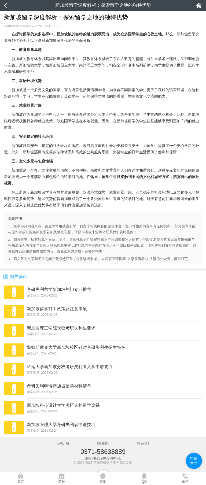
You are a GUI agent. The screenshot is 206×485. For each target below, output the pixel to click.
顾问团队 (103, 443)
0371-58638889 (103, 451)
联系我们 (143, 443)
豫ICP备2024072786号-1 (103, 458)
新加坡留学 (11, 26)
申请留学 (194, 460)
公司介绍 (63, 443)
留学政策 (25, 26)
